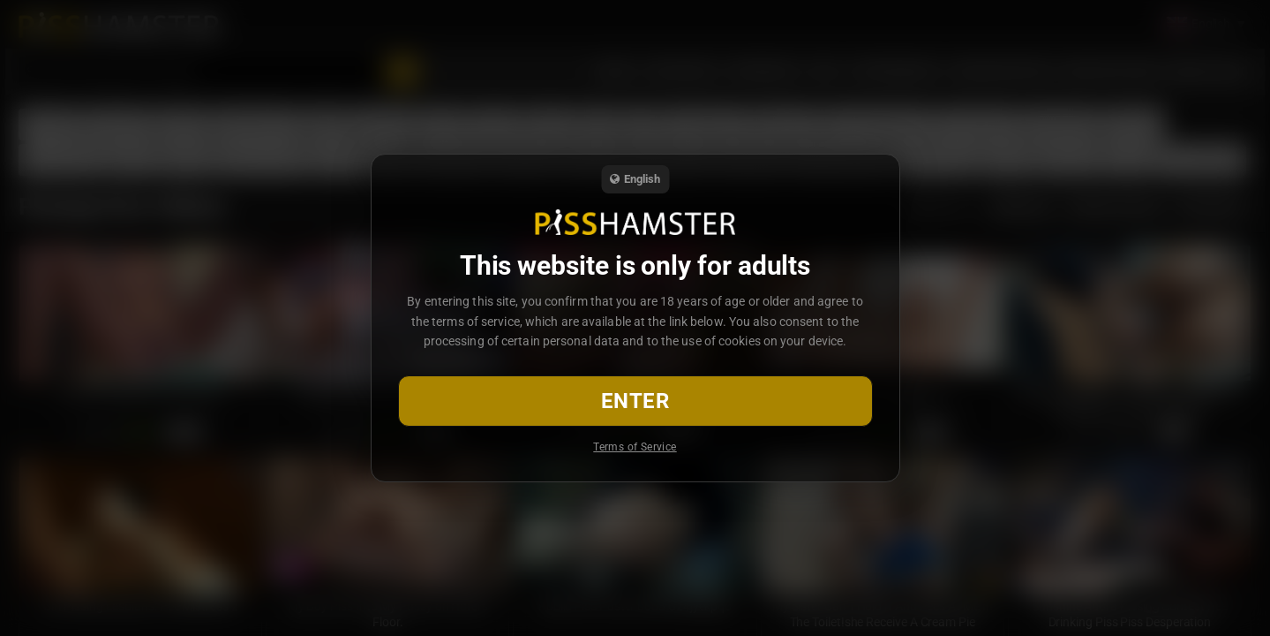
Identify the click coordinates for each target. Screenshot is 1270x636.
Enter (635, 401)
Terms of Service (634, 447)
